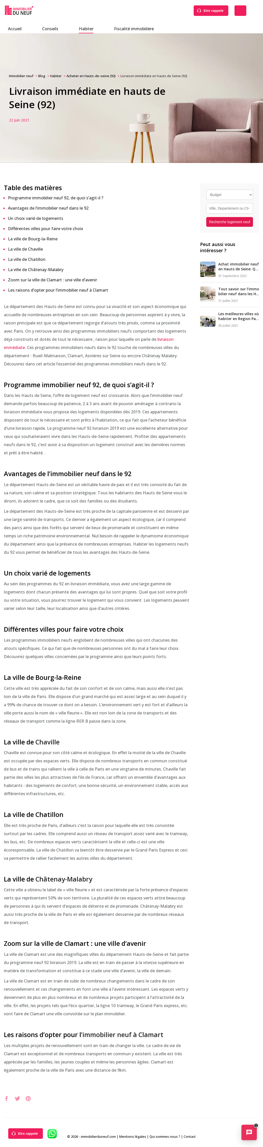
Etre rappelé (213, 11)
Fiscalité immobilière (134, 29)
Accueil (15, 29)
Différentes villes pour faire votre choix (45, 228)
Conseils (50, 29)
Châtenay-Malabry (63, 879)
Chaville (47, 742)
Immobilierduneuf (19, 10)
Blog (41, 76)
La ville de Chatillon (26, 259)
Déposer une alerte (240, 10)
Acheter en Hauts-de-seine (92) (91, 76)
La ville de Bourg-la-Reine (33, 239)
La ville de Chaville (25, 249)
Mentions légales (132, 1136)
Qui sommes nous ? (164, 1136)
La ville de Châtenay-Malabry (35, 269)
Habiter (86, 29)
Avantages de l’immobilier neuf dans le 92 (48, 208)
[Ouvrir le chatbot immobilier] (249, 1132)
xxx (7, 1098)
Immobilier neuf (21, 76)
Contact (190, 1136)
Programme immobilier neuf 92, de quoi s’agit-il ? (55, 198)
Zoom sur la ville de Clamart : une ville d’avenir (52, 280)
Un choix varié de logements (35, 218)
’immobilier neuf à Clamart (122, 1034)
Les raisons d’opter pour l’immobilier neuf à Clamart (58, 290)
